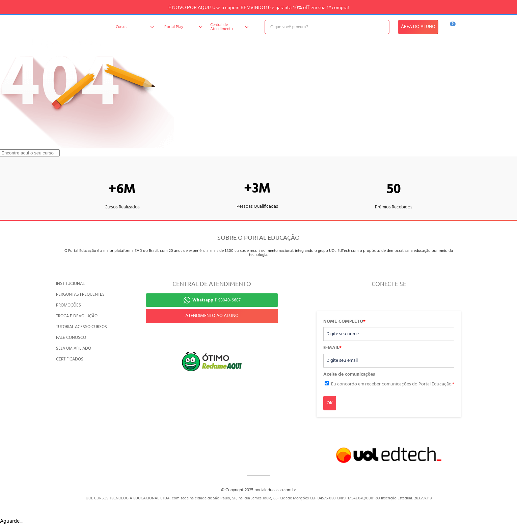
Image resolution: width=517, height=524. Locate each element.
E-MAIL (332, 348)
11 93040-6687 (216, 300)
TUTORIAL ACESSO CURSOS (81, 326)
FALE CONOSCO (71, 337)
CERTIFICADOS (69, 359)
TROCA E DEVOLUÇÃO (77, 316)
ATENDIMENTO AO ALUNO (212, 316)
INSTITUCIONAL (70, 283)
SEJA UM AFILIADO (73, 348)
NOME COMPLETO (344, 321)
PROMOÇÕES (68, 305)
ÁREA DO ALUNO (418, 27)
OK (330, 403)
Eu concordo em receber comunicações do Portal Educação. (392, 384)
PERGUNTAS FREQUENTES (80, 294)
